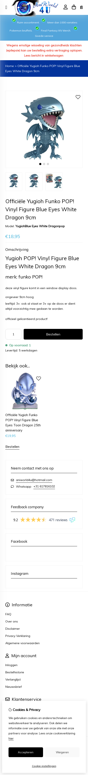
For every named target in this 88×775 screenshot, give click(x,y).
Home (9, 66)
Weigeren (62, 752)
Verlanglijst (13, 679)
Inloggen (11, 665)
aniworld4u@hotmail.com (34, 480)
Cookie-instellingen (44, 766)
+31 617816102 (44, 486)
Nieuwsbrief (13, 687)
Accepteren (25, 752)
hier (11, 738)
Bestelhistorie (14, 672)
